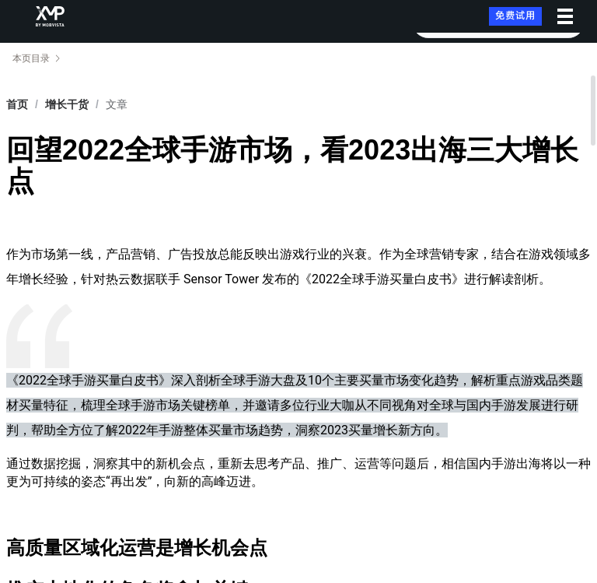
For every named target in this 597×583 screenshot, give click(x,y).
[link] (67, 104)
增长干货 (67, 104)
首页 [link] (17, 104)
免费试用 (515, 16)
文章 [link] (116, 104)
